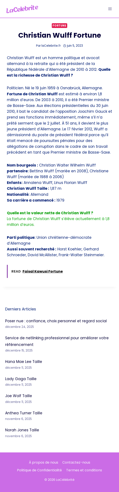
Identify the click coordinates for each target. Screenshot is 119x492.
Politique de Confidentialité (39, 470)
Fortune (59, 25)
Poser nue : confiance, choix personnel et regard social (56, 321)
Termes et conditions (84, 470)
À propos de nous (43, 462)
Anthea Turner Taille (23, 413)
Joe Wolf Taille (18, 395)
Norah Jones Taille (22, 430)
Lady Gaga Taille (21, 378)
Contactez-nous (76, 462)
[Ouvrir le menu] (110, 8)
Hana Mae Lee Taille (23, 361)
